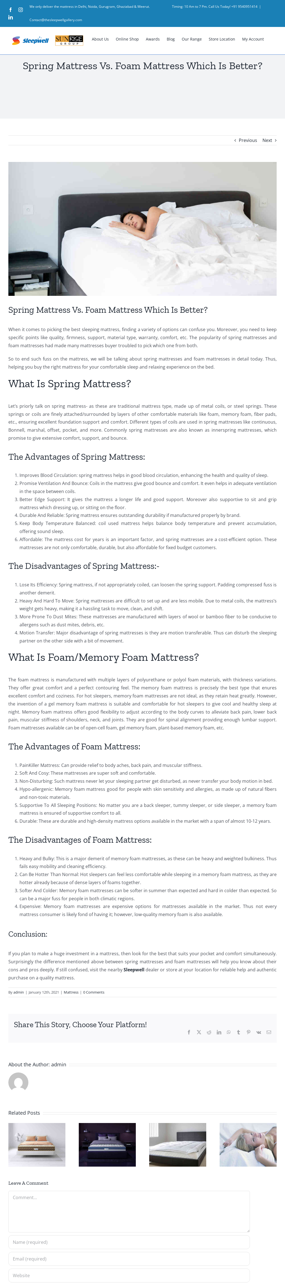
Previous (248, 140)
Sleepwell (134, 970)
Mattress (71, 992)
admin (18, 992)
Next (267, 140)
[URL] (129, 1275)
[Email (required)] (129, 1259)
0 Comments (93, 992)
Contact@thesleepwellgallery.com (56, 19)
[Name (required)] (129, 1242)
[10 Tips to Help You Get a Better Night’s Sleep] (142, 229)
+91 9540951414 (244, 6)
